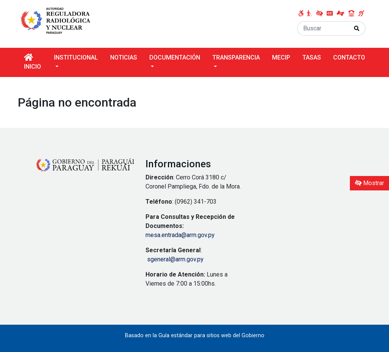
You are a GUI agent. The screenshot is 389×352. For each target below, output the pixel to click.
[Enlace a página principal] (57, 20)
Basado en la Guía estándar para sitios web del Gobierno (194, 335)
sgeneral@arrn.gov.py (175, 259)
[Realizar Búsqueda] (356, 28)
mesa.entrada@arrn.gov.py (180, 235)
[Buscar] (323, 28)
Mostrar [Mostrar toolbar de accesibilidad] (369, 183)
